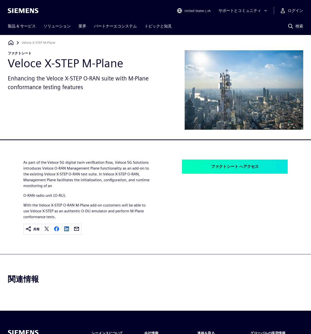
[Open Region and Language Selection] (194, 11)
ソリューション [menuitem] (57, 26)
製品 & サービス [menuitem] (22, 26)
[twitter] (47, 229)
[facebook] (56, 229)
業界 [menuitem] (82, 26)
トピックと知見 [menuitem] (158, 26)
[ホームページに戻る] (11, 43)
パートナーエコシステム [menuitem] (115, 26)
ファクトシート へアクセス (235, 166)
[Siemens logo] (23, 10)
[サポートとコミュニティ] (243, 11)
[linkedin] (66, 229)
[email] (76, 229)
